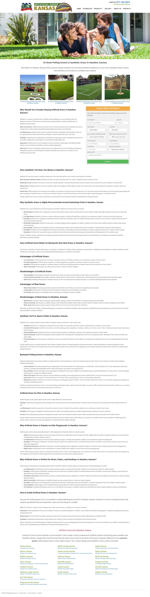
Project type (90, 127)
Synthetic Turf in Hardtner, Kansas (28, 569)
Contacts (127, 9)
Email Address (113, 140)
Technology (87, 9)
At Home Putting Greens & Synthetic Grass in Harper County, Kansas (75, 553)
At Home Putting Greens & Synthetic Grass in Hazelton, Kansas (32, 102)
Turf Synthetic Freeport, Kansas (103, 563)
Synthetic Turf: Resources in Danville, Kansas (106, 569)
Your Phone (90, 146)
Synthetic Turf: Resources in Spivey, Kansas (106, 553)
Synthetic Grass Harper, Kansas (65, 569)
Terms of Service (32, 593)
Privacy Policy (22, 593)
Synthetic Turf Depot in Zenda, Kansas (67, 574)
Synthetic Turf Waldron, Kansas (28, 558)
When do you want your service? (117, 134)
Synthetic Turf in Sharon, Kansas (28, 553)
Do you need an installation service (96, 134)
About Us (117, 9)
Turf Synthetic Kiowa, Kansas (27, 548)
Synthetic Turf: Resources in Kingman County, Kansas (33, 584)
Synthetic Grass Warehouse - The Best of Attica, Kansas (34, 563)
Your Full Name (91, 140)
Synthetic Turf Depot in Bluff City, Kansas (105, 558)
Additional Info (91, 152)
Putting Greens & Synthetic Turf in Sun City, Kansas (33, 579)
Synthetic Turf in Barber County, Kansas (67, 548)
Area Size (112, 127)
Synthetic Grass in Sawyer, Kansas (103, 574)
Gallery (108, 9)
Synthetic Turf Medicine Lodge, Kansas (30, 574)
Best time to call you (114, 146)
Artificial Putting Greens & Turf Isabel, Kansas (106, 548)
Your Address (91, 119)
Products (98, 9)
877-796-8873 (123, 2)
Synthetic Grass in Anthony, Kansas (66, 558)
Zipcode (119, 119)
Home (79, 9)
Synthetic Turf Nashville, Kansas (66, 563)
